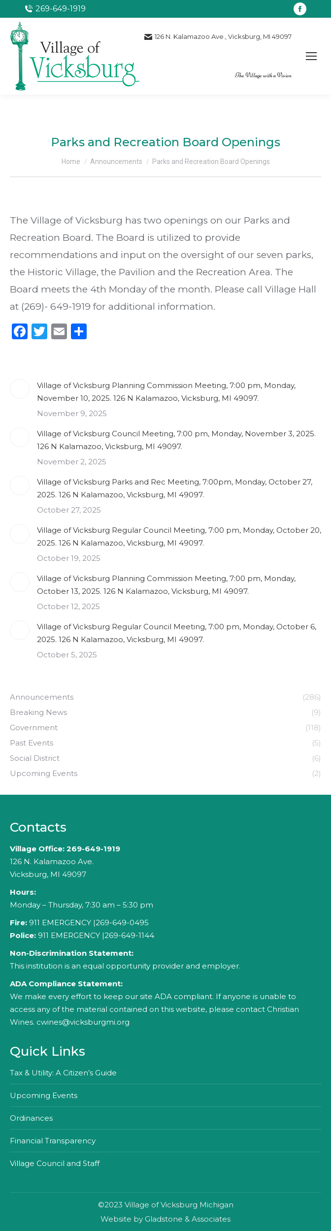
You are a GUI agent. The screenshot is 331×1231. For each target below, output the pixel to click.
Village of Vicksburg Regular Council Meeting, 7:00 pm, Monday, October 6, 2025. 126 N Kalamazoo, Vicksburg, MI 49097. (176, 633)
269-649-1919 (93, 848)
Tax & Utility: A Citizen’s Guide (63, 1072)
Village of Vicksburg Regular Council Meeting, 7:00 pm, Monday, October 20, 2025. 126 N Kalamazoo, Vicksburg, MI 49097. (179, 536)
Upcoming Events (43, 1095)
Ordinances (31, 1118)
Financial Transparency (53, 1140)
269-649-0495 (122, 922)
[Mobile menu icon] (311, 56)
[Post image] (20, 389)
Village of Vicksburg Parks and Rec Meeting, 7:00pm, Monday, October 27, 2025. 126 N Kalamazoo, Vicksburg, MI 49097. (174, 488)
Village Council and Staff (54, 1163)
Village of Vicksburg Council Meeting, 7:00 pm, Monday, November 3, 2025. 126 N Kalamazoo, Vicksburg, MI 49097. (176, 440)
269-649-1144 (129, 935)
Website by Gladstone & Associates (165, 1219)
